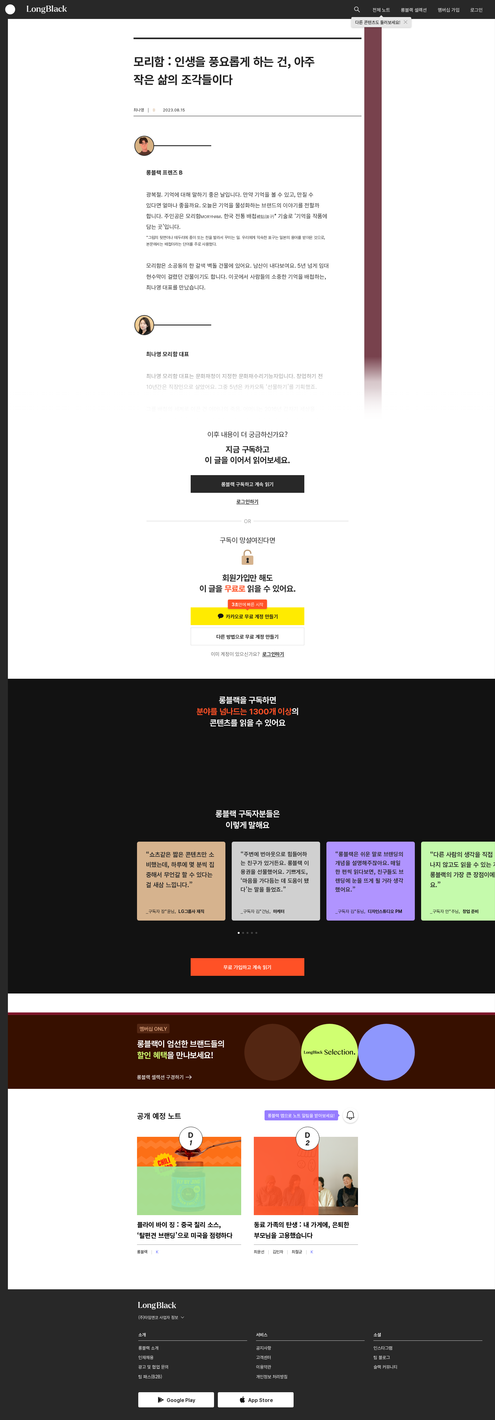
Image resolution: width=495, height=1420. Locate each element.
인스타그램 (382, 1348)
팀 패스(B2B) (150, 1376)
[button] (239, 933)
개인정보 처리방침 (272, 1376)
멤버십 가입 (449, 9)
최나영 (139, 110)
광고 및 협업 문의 (153, 1366)
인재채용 (145, 1357)
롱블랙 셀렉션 (414, 9)
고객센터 (263, 1357)
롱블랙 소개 (148, 1348)
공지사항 (263, 1348)
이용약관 (263, 1366)
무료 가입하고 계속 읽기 (247, 967)
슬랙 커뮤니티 (385, 1366)
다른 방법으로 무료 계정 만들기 (247, 636)
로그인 (476, 9)
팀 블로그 (381, 1357)
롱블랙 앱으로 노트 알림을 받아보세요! (301, 1115)
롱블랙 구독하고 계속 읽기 (247, 484)
